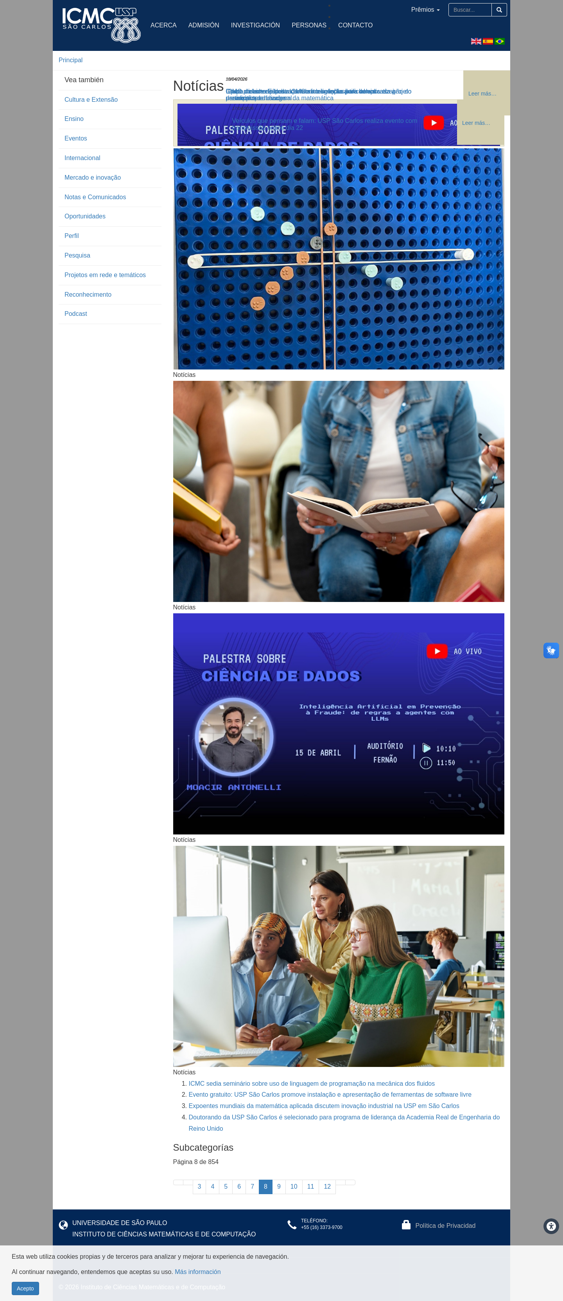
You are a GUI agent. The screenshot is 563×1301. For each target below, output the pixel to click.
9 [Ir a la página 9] (279, 1186)
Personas (309, 25)
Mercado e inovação (93, 177)
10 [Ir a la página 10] (294, 1186)
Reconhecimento (88, 294)
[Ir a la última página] (350, 1182)
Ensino (74, 118)
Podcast (76, 313)
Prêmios (425, 9)
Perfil (72, 235)
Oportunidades (85, 216)
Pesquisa (77, 255)
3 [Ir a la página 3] (199, 1186)
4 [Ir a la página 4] (212, 1186)
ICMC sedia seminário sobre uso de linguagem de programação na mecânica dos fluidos (312, 1083)
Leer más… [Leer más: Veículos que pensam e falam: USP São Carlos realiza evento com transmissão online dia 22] (476, 123)
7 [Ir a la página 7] (252, 1186)
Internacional (82, 158)
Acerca (164, 25)
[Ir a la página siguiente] (340, 1182)
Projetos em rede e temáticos (105, 275)
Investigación (255, 25)
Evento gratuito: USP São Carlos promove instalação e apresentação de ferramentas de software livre (330, 1094)
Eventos (76, 138)
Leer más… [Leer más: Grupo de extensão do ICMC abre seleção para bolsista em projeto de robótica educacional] (482, 93)
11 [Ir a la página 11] (310, 1186)
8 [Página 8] (265, 1186)
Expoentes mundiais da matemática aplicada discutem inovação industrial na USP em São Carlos (324, 1106)
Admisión (203, 25)
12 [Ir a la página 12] (327, 1186)
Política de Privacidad (446, 1225)
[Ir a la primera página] (178, 1182)
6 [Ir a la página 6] (239, 1186)
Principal (70, 60)
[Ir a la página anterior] (188, 1182)
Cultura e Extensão (91, 99)
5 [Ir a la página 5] (226, 1186)
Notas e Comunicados (95, 197)
